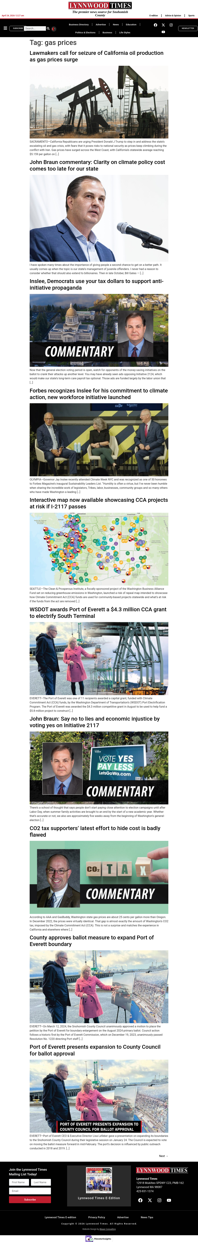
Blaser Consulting (108, 1229)
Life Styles (124, 32)
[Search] (48, 28)
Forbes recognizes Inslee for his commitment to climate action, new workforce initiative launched (99, 393)
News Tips (147, 1217)
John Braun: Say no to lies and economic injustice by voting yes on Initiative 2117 (95, 722)
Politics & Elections (85, 32)
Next (163, 1156)
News (116, 24)
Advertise (101, 24)
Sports (191, 15)
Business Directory (79, 24)
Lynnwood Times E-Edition (99, 1198)
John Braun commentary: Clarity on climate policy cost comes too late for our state (97, 165)
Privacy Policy (96, 1217)
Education (131, 24)
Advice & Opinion (173, 15)
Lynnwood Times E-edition (60, 1217)
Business (107, 32)
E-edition (153, 15)
